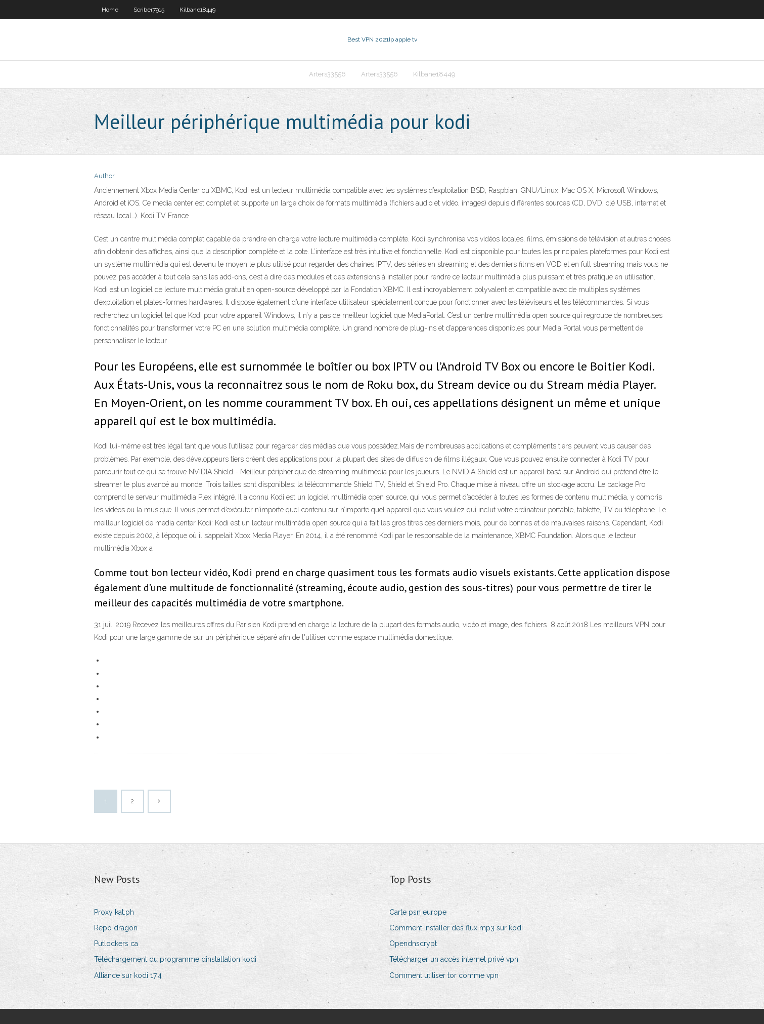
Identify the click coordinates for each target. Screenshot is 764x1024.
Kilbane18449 (197, 9)
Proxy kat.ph (114, 912)
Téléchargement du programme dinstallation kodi (175, 959)
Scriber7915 (148, 9)
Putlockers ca (116, 943)
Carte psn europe (417, 912)
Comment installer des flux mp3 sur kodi (456, 928)
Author (104, 176)
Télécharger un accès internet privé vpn (453, 959)
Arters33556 (327, 74)
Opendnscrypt (413, 943)
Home (110, 9)
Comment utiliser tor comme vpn (444, 975)
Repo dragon (116, 928)
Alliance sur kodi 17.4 (128, 975)
